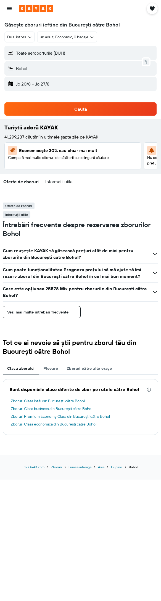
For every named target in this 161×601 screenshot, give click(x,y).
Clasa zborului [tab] (21, 368)
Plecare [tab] (50, 368)
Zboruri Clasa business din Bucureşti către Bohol (51, 408)
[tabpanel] (80, 407)
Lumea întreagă (79, 467)
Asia (101, 467)
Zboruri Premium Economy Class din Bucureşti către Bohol (60, 416)
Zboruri (56, 467)
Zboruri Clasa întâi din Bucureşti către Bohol (48, 400)
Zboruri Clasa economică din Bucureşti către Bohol (53, 424)
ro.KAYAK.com (34, 467)
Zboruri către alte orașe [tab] (89, 368)
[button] (9, 8)
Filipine (116, 467)
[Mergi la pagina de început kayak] (36, 8)
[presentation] (148, 389)
